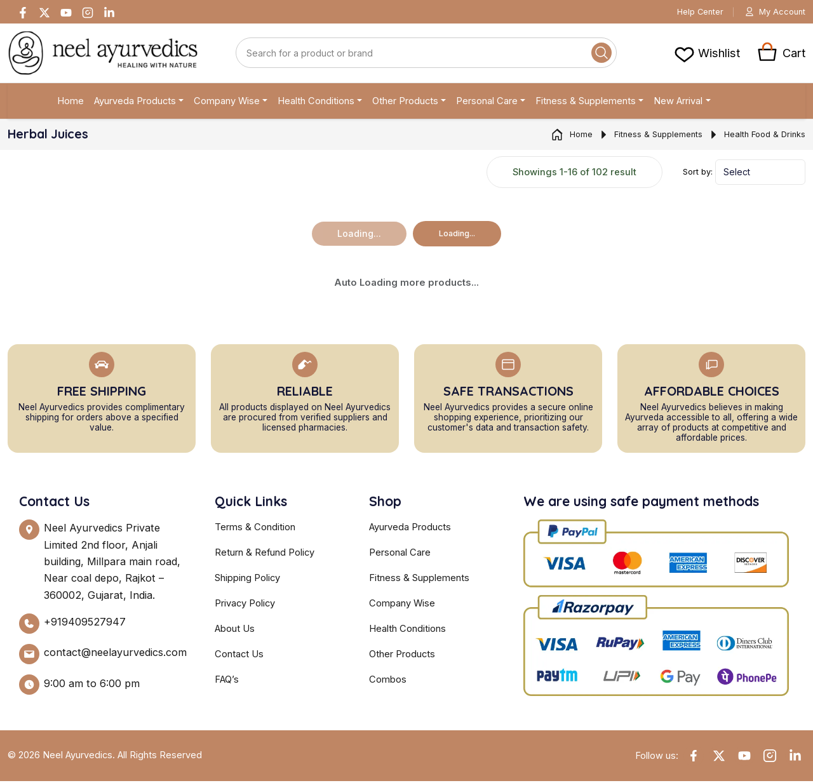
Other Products (405, 103)
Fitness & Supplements (585, 103)
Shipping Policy (247, 580)
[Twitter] (44, 12)
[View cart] (706, 54)
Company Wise (227, 103)
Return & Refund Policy (264, 554)
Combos (387, 681)
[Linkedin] (109, 12)
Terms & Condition (255, 529)
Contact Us (239, 656)
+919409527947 (85, 623)
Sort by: (698, 173)
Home (70, 103)
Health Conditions (316, 103)
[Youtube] (66, 12)
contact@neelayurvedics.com (115, 654)
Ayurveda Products (135, 103)
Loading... (457, 235)
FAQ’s (227, 681)
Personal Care (487, 103)
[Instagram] (87, 12)
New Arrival (678, 103)
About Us (235, 630)
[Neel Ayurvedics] (103, 55)
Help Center (692, 12)
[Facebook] (23, 12)
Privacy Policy (245, 605)
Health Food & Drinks (756, 136)
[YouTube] (744, 757)
